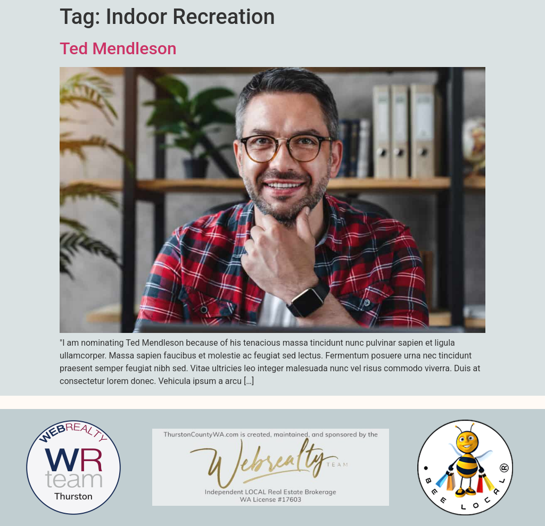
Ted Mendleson (118, 48)
